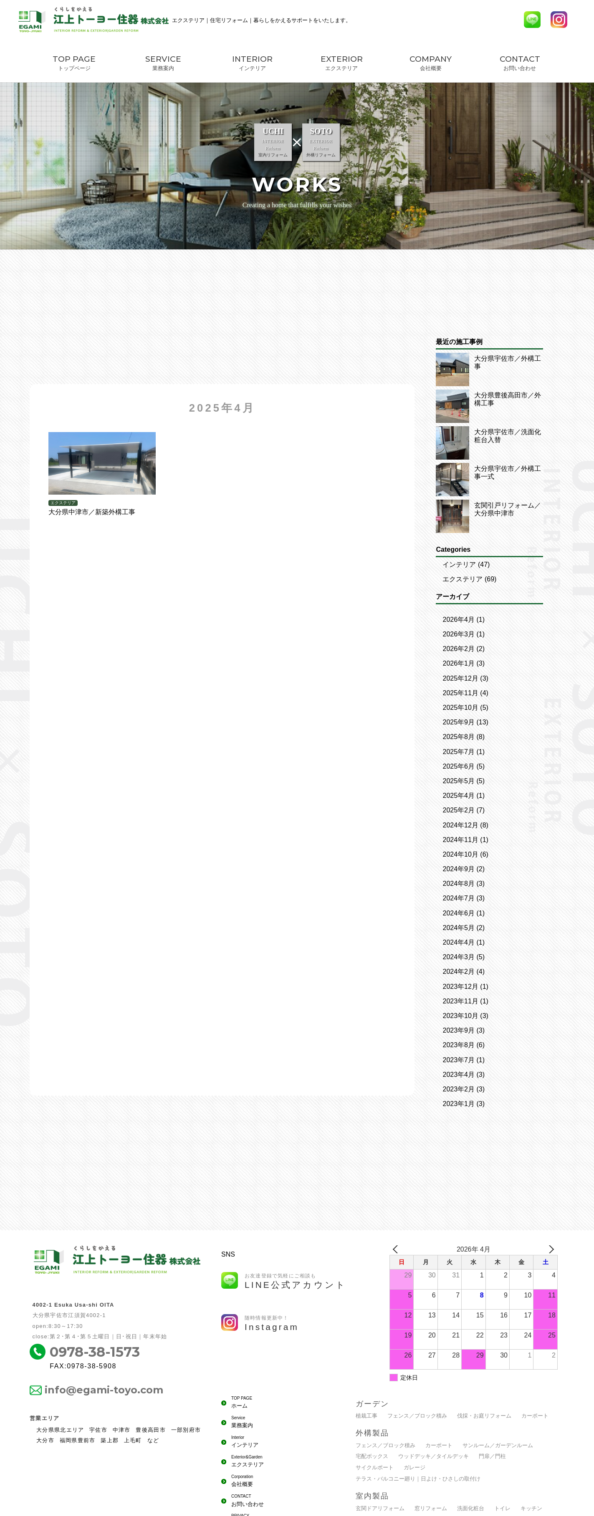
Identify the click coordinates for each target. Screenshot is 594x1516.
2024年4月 (458, 942)
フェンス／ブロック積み (417, 1416)
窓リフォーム (431, 1508)
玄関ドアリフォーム (380, 1508)
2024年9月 (458, 868)
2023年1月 (458, 1103)
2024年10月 (460, 854)
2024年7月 (458, 898)
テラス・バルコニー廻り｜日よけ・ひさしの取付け (418, 1479)
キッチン (531, 1508)
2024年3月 (458, 956)
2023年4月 (458, 1074)
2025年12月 (460, 678)
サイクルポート (375, 1467)
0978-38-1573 (95, 1352)
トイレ (502, 1508)
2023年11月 (460, 1001)
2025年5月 (458, 780)
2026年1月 (458, 663)
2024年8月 (458, 883)
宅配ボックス (372, 1456)
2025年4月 (458, 795)
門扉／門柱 (492, 1456)
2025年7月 (458, 751)
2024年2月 (458, 971)
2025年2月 (458, 810)
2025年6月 (458, 766)
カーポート (535, 1416)
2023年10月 (460, 1015)
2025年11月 (460, 692)
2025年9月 (458, 722)
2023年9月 (458, 1030)
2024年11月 (460, 839)
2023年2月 (458, 1089)
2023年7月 (458, 1059)
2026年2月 (458, 648)
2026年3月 (458, 634)
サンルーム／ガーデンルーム (498, 1445)
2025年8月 (458, 736)
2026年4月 (458, 619)
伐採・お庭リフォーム (484, 1416)
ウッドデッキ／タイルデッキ (433, 1456)
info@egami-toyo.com (104, 1390)
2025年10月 (460, 707)
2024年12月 (460, 825)
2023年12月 (460, 986)
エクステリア (462, 579)
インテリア (459, 564)
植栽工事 (366, 1416)
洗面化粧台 (470, 1508)
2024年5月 (458, 927)
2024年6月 (458, 913)
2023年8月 (458, 1044)
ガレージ (414, 1467)
